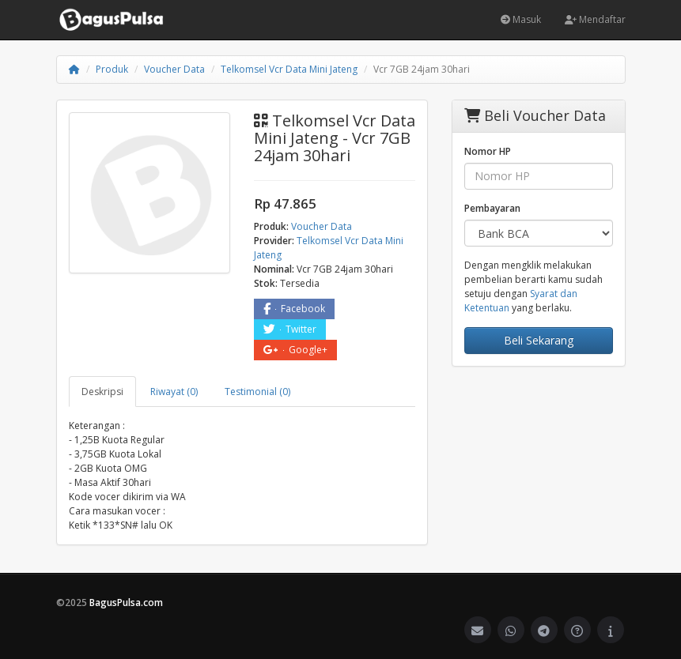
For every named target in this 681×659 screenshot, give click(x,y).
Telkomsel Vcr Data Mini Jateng (289, 69)
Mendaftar (595, 19)
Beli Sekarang (538, 340)
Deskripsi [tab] (102, 391)
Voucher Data (174, 69)
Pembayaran (492, 208)
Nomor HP (487, 151)
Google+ (295, 349)
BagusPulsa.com (126, 602)
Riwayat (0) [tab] (174, 391)
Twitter (289, 329)
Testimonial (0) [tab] (257, 391)
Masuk (521, 19)
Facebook (294, 308)
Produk (112, 69)
